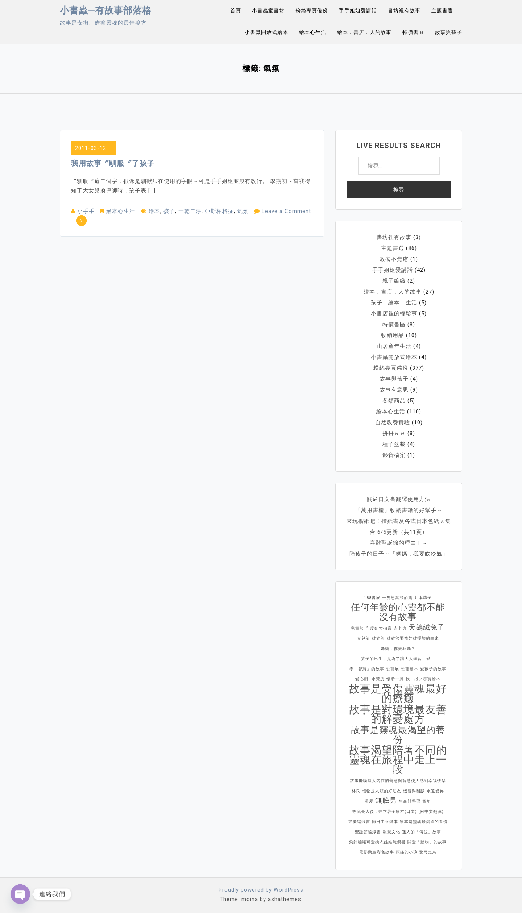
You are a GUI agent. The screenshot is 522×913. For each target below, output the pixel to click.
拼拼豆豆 (394, 433)
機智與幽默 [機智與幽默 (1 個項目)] (414, 791)
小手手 (86, 211)
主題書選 (442, 10)
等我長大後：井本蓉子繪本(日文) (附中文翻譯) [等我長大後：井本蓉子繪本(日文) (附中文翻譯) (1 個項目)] (398, 811)
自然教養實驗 (392, 422)
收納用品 (392, 335)
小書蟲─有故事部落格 (106, 10)
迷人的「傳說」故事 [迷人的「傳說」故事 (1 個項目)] (421, 832)
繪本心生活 (312, 32)
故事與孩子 (448, 32)
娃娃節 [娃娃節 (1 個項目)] (378, 638)
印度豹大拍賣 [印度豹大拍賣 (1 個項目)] (379, 628)
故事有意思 (394, 389)
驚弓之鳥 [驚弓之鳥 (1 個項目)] (428, 852)
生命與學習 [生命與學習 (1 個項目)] (409, 801)
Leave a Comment (286, 211)
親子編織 (394, 281)
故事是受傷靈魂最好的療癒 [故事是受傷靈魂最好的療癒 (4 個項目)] (398, 693)
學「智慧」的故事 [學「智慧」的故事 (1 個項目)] (366, 669)
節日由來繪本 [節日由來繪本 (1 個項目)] (385, 821)
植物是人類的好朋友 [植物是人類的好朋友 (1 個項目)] (381, 791)
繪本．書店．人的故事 (364, 32)
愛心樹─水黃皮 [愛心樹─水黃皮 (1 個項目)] (370, 679)
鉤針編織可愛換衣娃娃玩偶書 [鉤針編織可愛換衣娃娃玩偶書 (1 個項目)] (377, 842)
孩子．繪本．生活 (394, 302)
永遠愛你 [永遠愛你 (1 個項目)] (435, 791)
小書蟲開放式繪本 (266, 32)
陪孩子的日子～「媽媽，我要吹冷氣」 (398, 553)
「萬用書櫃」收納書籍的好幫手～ (398, 510)
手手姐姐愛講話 (358, 10)
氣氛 (243, 211)
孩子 (169, 211)
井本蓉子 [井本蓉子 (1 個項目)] (423, 597)
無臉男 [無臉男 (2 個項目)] (386, 800)
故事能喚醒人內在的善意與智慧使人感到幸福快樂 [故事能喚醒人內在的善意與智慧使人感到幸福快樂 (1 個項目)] (398, 780)
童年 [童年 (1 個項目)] (426, 801)
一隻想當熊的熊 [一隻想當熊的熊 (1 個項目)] (397, 597)
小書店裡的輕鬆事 (394, 313)
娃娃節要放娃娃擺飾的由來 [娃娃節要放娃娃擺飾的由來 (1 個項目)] (413, 638)
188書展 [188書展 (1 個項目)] (372, 597)
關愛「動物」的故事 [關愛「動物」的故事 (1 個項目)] (427, 842)
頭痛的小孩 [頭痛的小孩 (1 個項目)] (407, 852)
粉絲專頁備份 (311, 10)
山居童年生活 (394, 346)
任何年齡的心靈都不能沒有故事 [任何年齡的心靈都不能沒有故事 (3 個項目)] (398, 612)
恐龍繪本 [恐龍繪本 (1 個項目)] (409, 669)
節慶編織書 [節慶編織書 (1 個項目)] (359, 821)
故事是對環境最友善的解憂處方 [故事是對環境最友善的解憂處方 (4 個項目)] (398, 714)
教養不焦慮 (394, 259)
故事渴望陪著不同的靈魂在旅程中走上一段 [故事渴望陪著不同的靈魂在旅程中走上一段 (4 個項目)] (398, 759)
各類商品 (394, 400)
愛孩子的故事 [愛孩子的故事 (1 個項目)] (433, 669)
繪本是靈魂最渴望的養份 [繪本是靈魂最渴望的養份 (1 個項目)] (424, 821)
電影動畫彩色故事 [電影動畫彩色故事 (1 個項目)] (376, 852)
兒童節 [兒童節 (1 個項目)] (357, 628)
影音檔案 (394, 455)
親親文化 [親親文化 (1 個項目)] (391, 832)
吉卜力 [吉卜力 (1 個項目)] (400, 628)
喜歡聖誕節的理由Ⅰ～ (399, 543)
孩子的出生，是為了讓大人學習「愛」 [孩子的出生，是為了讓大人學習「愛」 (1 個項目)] (398, 658)
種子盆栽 (394, 444)
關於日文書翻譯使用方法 (399, 499)
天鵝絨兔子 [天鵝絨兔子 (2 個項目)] (427, 627)
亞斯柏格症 (219, 211)
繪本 (154, 211)
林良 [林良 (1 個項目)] (356, 791)
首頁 (235, 10)
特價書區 (413, 32)
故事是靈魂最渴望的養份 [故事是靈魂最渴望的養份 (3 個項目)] (398, 734)
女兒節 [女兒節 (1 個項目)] (363, 638)
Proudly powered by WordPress (261, 890)
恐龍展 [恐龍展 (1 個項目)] (392, 669)
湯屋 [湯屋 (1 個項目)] (369, 801)
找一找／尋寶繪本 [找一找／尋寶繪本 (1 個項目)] (423, 679)
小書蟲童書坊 (268, 10)
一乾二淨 (190, 211)
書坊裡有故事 (404, 10)
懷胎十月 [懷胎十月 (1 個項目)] (395, 679)
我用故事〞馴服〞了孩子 (113, 163)
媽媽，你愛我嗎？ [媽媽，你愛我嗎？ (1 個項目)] (398, 648)
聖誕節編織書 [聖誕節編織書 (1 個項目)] (368, 832)
